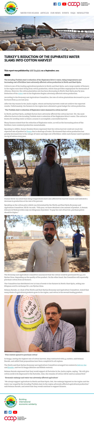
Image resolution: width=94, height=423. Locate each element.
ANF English (35, 70)
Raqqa (29, 131)
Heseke (11, 367)
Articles (44, 13)
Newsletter (83, 13)
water (20, 93)
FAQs (72, 13)
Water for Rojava (29, 13)
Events (65, 13)
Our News (55, 13)
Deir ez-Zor (81, 365)
